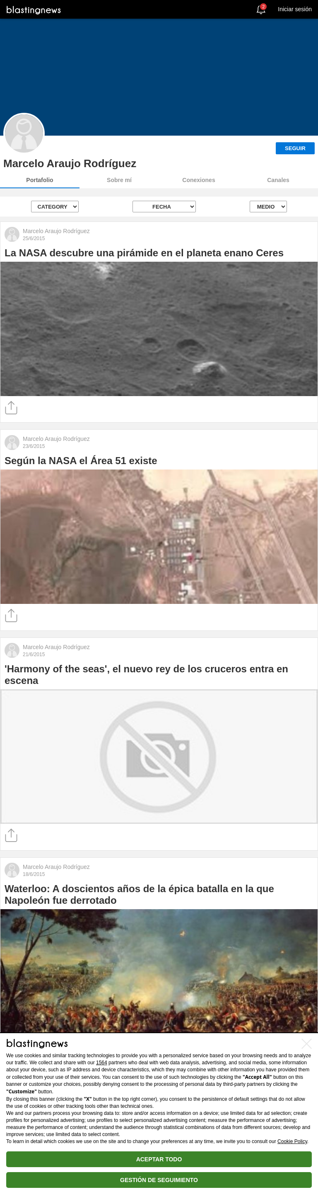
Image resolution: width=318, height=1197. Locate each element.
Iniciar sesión (295, 9)
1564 (101, 1063)
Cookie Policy (292, 1141)
